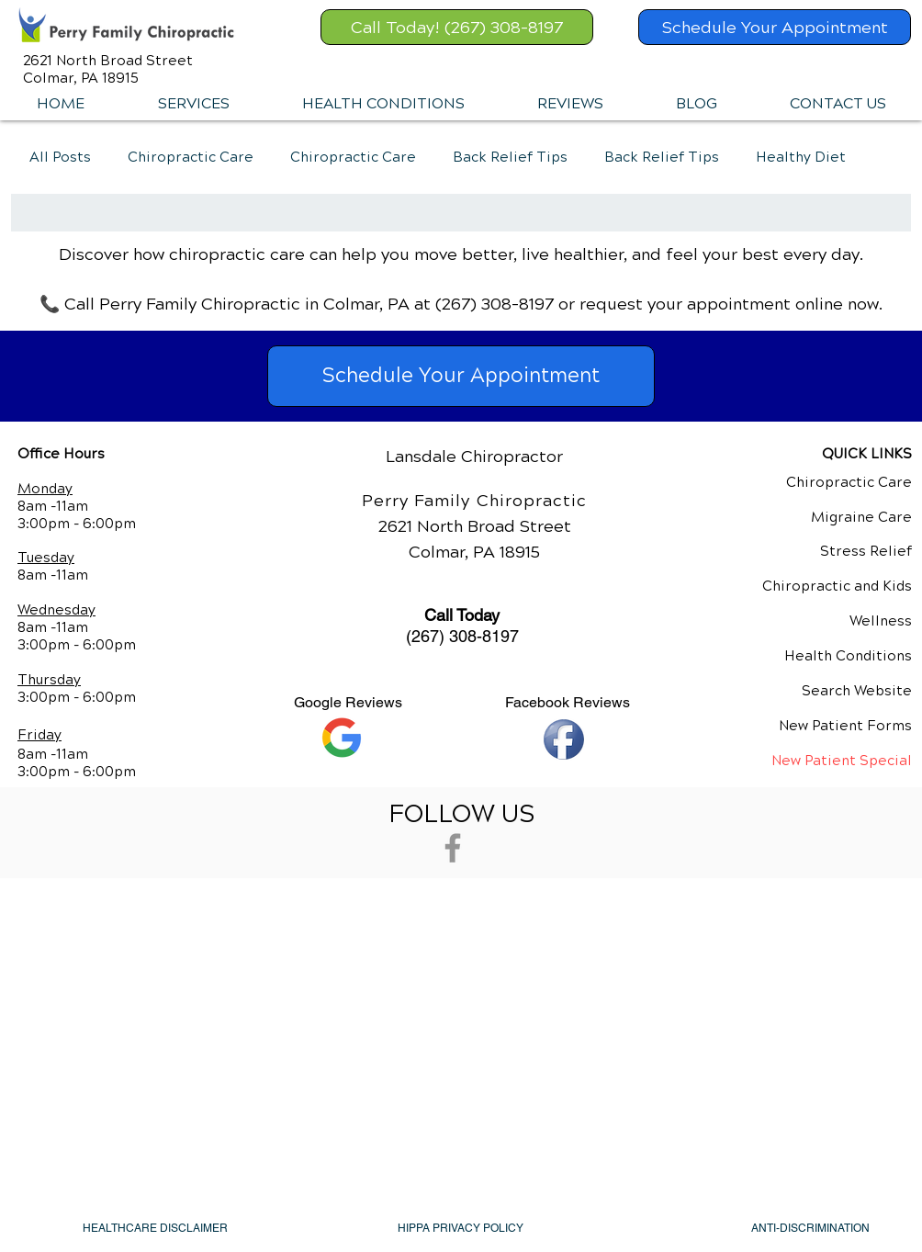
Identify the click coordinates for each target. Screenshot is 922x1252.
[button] (192, 104)
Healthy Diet (801, 157)
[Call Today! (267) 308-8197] (456, 27)
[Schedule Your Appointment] (774, 27)
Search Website (857, 690)
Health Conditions (848, 656)
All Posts (60, 157)
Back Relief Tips (510, 157)
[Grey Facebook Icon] (452, 848)
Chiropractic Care (190, 157)
